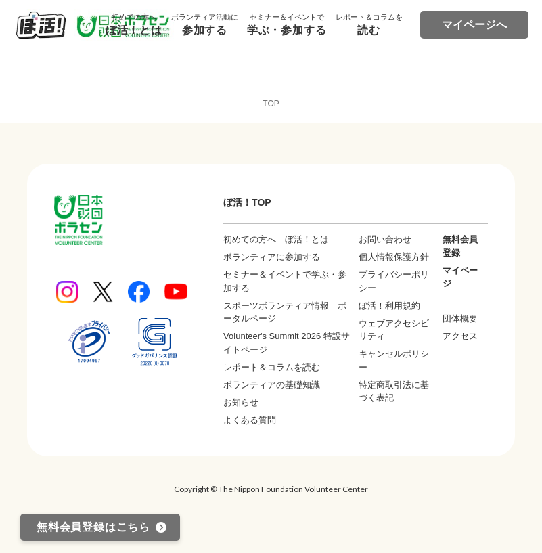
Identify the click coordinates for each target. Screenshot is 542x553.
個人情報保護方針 (394, 257)
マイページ (460, 277)
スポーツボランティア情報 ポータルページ (284, 312)
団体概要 (460, 318)
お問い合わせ (385, 239)
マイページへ (474, 24)
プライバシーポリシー (394, 281)
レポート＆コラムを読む (271, 367)
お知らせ (240, 402)
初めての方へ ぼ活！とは (276, 239)
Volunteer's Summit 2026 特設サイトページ (286, 343)
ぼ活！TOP (247, 202)
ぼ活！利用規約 (389, 306)
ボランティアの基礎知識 (271, 385)
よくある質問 (249, 420)
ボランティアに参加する (271, 257)
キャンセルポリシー (394, 360)
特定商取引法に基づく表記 (394, 391)
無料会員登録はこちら (93, 527)
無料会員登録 (460, 246)
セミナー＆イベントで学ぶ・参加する (284, 281)
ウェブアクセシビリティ (394, 330)
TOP (271, 103)
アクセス (460, 336)
